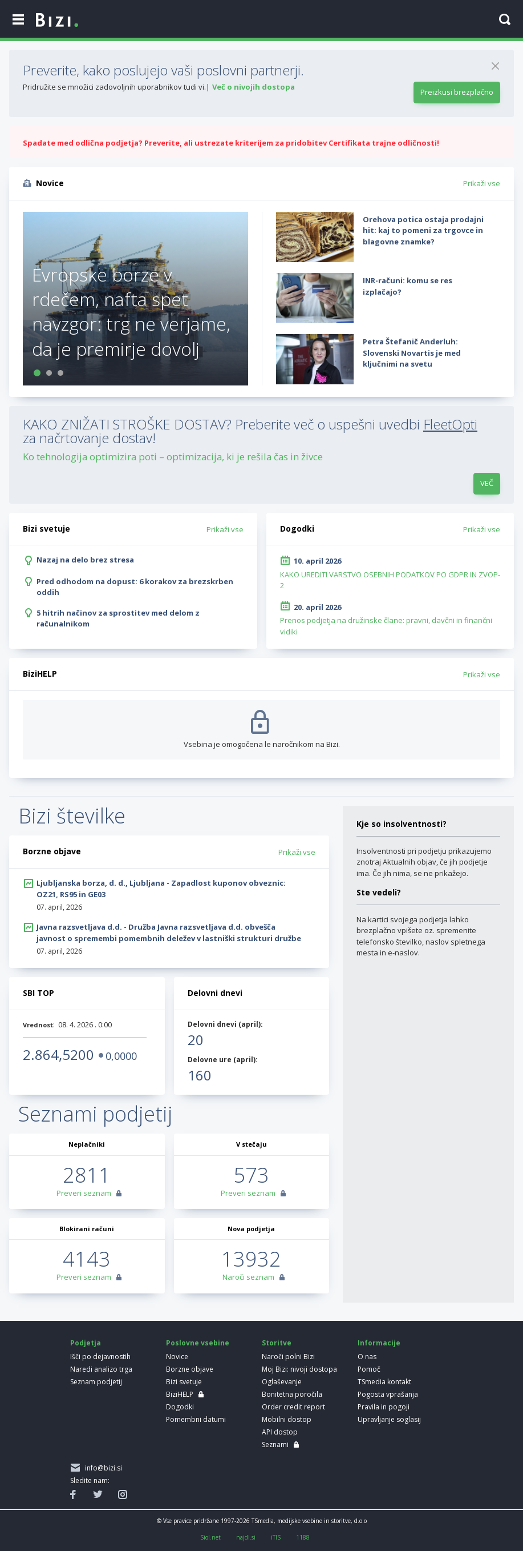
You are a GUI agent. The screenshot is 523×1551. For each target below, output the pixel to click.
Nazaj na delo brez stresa (85, 559)
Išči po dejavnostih (100, 1356)
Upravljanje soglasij (389, 1419)
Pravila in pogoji (384, 1407)
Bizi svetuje (184, 1382)
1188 (303, 1537)
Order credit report (293, 1407)
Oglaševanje (282, 1382)
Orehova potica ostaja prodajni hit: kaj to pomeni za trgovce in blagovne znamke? (423, 230)
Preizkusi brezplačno (456, 92)
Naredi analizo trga (101, 1369)
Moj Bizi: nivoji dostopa (299, 1369)
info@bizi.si (102, 1468)
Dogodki (180, 1407)
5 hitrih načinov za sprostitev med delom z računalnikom (118, 618)
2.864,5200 (58, 1054)
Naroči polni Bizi (288, 1356)
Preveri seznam (83, 1193)
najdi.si (246, 1537)
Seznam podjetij (96, 1382)
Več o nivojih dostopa (253, 87)
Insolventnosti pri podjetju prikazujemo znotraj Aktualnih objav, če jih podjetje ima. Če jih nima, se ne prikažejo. (424, 862)
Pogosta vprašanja (388, 1394)
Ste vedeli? (378, 892)
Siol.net (210, 1537)
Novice (177, 1356)
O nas (367, 1356)
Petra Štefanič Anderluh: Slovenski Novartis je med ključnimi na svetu (412, 352)
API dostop (280, 1432)
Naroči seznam (248, 1277)
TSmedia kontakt (384, 1382)
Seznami (275, 1444)
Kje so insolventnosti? (401, 823)
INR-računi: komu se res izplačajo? (407, 286)
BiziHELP (179, 1394)
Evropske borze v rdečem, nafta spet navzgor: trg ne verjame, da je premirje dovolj (131, 311)
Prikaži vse (481, 183)
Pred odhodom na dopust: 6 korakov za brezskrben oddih (135, 587)
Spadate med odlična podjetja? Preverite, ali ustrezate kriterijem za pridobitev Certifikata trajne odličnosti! (231, 143)
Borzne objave (189, 1369)
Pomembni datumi (196, 1419)
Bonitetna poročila (292, 1394)
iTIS (276, 1537)
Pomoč (369, 1369)
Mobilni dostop (286, 1419)
